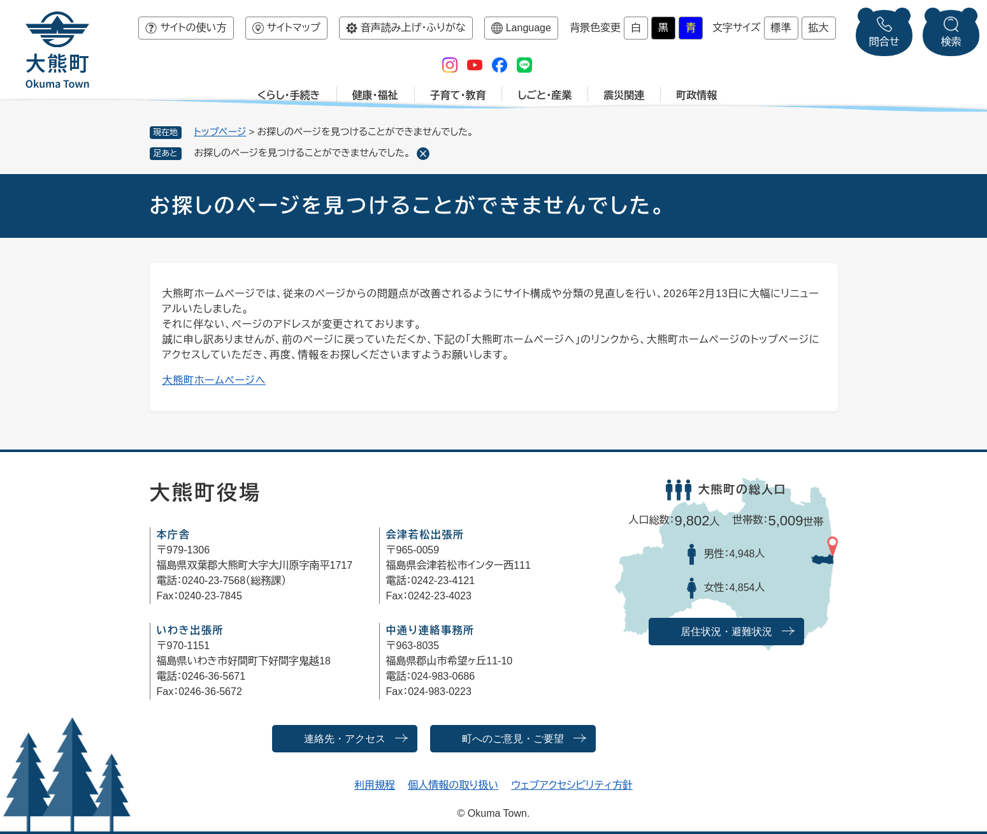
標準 (781, 27)
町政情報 (696, 95)
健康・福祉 (375, 95)
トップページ (220, 131)
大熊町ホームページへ (214, 380)
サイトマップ (294, 27)
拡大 (819, 27)
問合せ (884, 41)
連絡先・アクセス (344, 738)
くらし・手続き (289, 95)
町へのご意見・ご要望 (513, 738)
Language (528, 27)
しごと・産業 (544, 95)
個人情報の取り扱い (453, 785)
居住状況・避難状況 (726, 631)
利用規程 (374, 785)
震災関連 (623, 95)
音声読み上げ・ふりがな (413, 27)
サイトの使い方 (193, 27)
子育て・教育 (458, 95)
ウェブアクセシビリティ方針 (572, 785)
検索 (951, 41)
